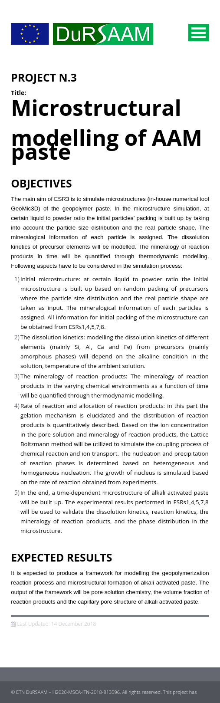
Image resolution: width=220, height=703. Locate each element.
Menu (198, 32)
